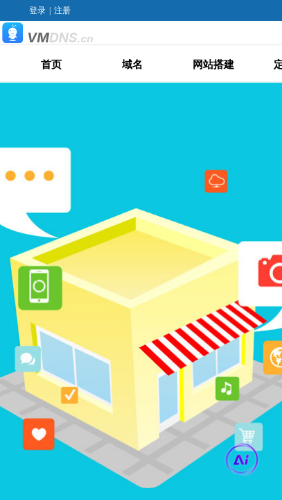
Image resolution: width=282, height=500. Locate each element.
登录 (37, 10)
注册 (62, 10)
